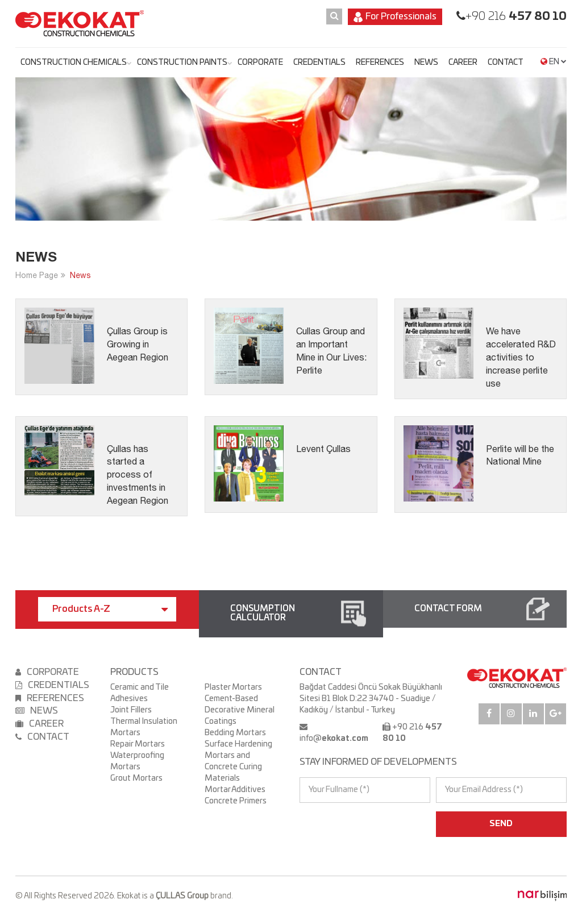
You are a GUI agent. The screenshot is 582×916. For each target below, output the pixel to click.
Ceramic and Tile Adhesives (139, 693)
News (80, 275)
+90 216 (516, 16)
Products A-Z (110, 609)
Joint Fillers (131, 710)
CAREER (462, 63)
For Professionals (395, 17)
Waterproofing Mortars (137, 761)
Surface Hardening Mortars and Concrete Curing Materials (238, 761)
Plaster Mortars (233, 687)
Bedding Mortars (235, 733)
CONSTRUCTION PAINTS (182, 63)
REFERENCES (380, 63)
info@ (334, 739)
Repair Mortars (137, 744)
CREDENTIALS (319, 63)
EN (554, 62)
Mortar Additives (235, 790)
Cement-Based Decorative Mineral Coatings (240, 710)
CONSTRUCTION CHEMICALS (73, 63)
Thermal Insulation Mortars (143, 727)
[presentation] (349, 823)
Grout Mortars (136, 778)
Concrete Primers (236, 801)
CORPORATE (260, 63)
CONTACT (505, 63)
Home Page (36, 275)
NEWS (426, 63)
